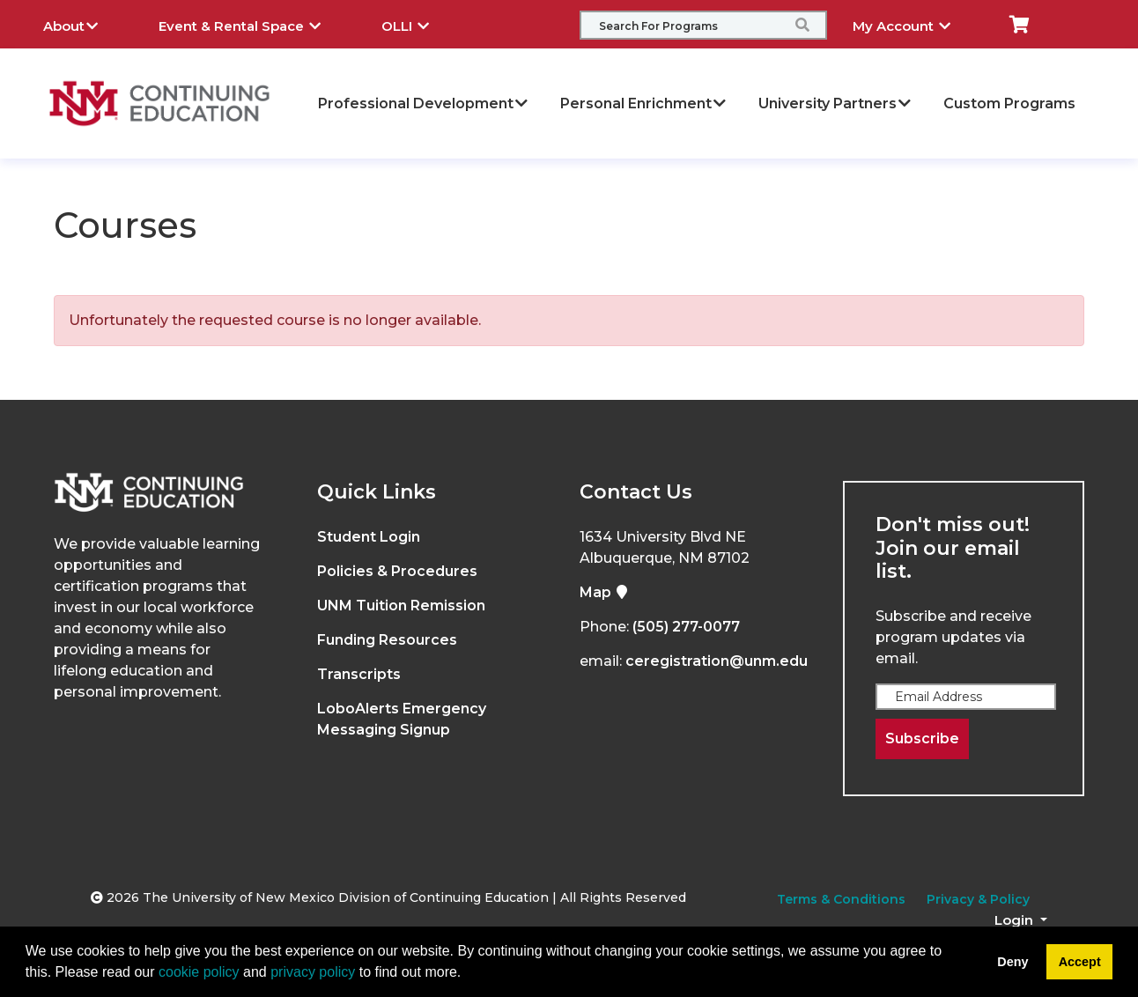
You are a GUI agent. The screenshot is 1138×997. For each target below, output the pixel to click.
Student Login (368, 536)
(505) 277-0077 (686, 626)
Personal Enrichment (644, 103)
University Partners (835, 103)
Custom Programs (1009, 103)
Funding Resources (387, 639)
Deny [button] (1012, 962)
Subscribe (922, 738)
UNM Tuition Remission (401, 605)
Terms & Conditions (841, 899)
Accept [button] (1080, 962)
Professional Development (423, 103)
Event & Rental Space (253, 23)
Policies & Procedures (397, 571)
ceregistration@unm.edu (716, 661)
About (83, 23)
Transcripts (359, 674)
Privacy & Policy (978, 899)
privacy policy (312, 971)
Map (604, 592)
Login (1015, 920)
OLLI (418, 23)
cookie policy (199, 971)
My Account (915, 23)
